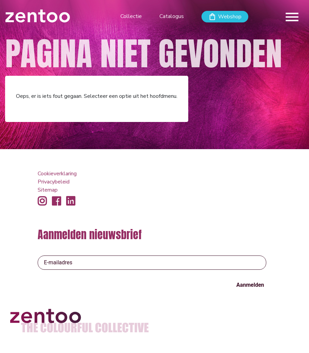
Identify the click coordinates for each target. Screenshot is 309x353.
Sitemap (48, 190)
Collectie (131, 16)
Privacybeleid (54, 182)
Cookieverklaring (57, 173)
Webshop (230, 16)
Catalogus (171, 16)
